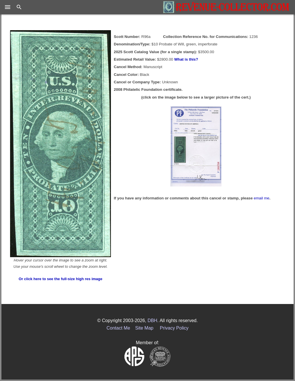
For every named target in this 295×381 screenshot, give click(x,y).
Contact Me (118, 328)
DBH (152, 320)
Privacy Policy (174, 328)
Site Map (144, 328)
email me (261, 198)
